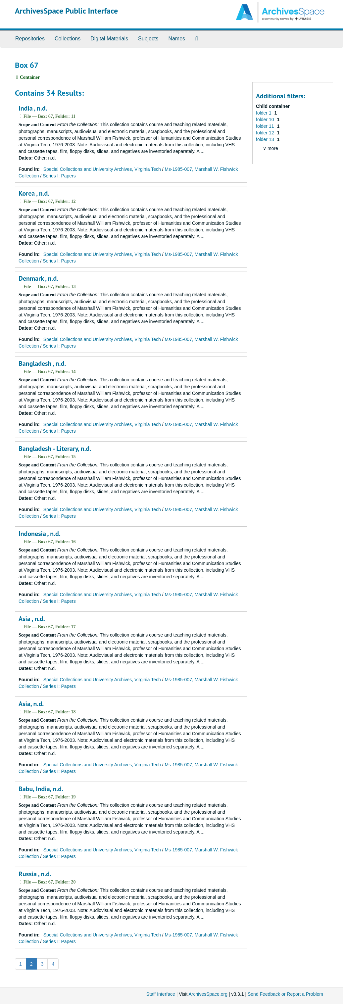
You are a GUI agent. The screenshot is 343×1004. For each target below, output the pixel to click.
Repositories (30, 38)
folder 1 (264, 113)
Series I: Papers (59, 175)
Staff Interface (160, 994)
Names (176, 38)
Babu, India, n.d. (41, 789)
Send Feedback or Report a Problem (285, 994)
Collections (67, 38)
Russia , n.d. (35, 874)
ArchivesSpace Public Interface (66, 11)
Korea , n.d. (34, 193)
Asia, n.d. (31, 703)
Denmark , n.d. (38, 278)
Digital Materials (109, 38)
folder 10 (265, 119)
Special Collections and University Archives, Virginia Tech (102, 169)
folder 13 (265, 139)
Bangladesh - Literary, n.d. (55, 448)
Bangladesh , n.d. (42, 363)
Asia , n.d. (32, 618)
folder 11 (265, 126)
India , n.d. (33, 108)
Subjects (148, 38)
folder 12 (265, 132)
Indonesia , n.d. (40, 533)
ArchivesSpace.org (207, 994)
